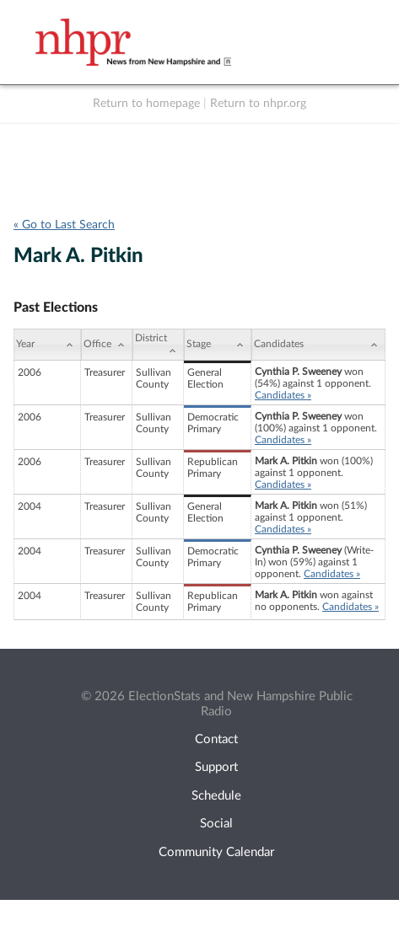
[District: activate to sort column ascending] (158, 345)
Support (216, 767)
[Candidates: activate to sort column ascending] (318, 345)
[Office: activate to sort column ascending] (106, 345)
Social (216, 823)
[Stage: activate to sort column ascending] (217, 345)
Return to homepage (146, 104)
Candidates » (283, 395)
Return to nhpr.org (258, 104)
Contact (216, 739)
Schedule (216, 796)
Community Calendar (216, 852)
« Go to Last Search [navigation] (64, 225)
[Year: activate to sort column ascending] (47, 345)
